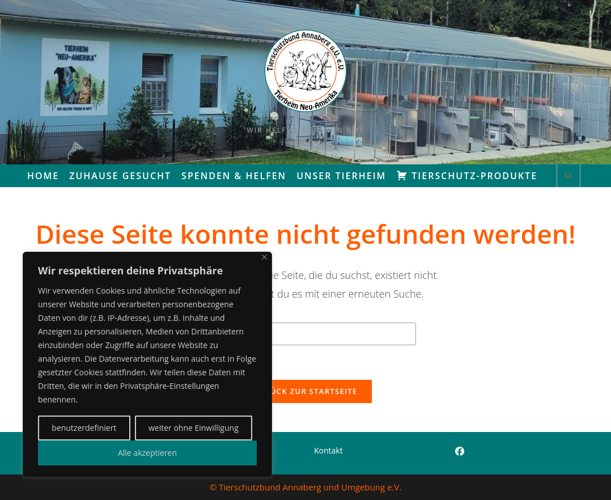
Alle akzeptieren (147, 452)
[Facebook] (459, 451)
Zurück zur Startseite (306, 391)
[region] (147, 364)
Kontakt (328, 450)
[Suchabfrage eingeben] (305, 334)
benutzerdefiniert (84, 427)
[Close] (264, 257)
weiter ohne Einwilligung (193, 427)
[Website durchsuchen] (568, 176)
